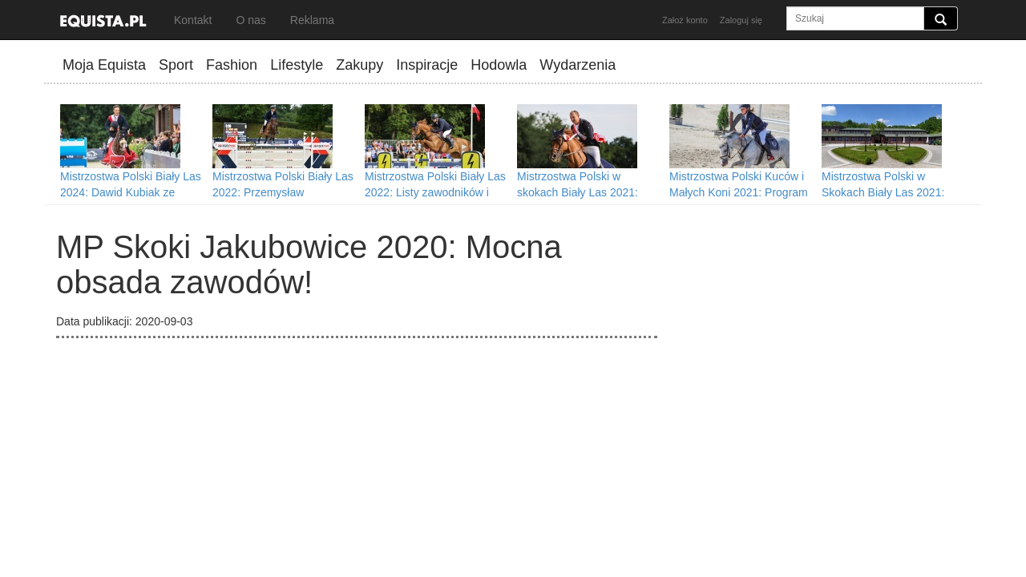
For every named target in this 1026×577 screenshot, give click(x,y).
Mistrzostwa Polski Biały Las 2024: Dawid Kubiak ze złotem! (130, 192)
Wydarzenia (577, 65)
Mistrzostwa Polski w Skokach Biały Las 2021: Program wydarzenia (883, 192)
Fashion (231, 65)
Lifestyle (296, 65)
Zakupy (359, 65)
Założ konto (685, 20)
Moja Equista (104, 65)
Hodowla (499, 65)
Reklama (312, 20)
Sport (176, 65)
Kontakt (193, 20)
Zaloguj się (741, 20)
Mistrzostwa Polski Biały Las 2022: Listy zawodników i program (435, 192)
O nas (250, 20)
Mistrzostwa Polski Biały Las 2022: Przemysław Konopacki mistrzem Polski (282, 192)
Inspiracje (427, 65)
